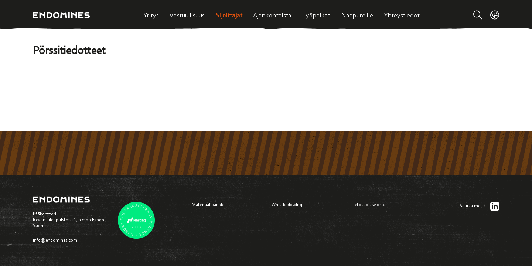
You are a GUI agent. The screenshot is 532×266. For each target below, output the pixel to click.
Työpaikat (316, 15)
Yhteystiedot (402, 15)
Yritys (151, 15)
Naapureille (357, 15)
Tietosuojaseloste (368, 204)
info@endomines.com (55, 240)
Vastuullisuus (187, 15)
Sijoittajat (229, 15)
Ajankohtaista (272, 15)
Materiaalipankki (208, 204)
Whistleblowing (287, 204)
